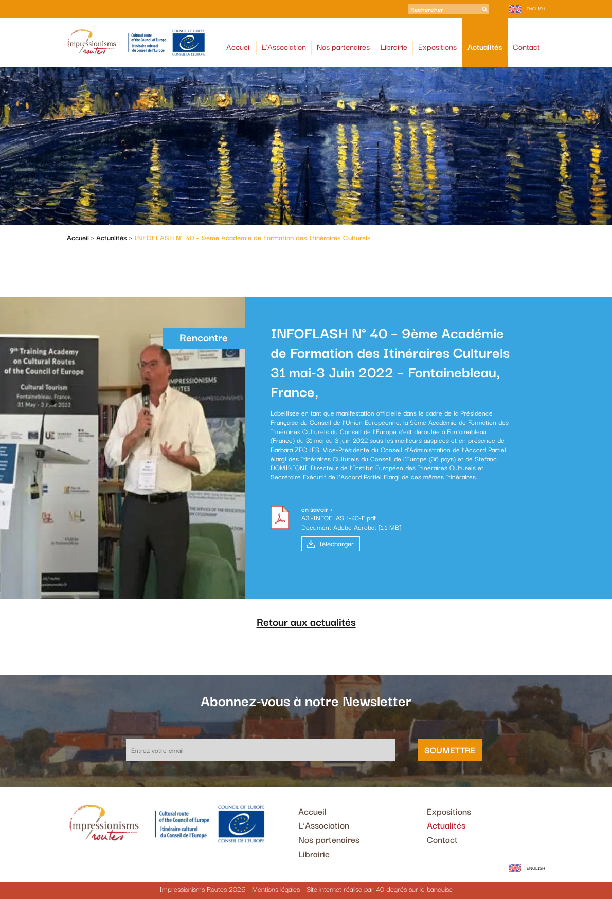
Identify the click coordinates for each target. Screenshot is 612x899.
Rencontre (203, 337)
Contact (526, 46)
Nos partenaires (343, 46)
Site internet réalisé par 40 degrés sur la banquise (380, 889)
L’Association (284, 46)
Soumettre (450, 750)
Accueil (238, 46)
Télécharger (336, 543)
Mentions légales (276, 889)
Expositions (437, 46)
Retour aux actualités (306, 621)
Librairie (394, 46)
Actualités (484, 46)
